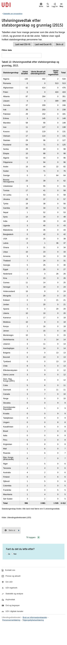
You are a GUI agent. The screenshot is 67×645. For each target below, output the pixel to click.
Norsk (41, 4)
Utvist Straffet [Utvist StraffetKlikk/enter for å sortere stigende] (24, 73)
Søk (47, 4)
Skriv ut (10, 530)
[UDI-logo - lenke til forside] (6, 6)
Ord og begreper (12, 605)
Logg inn (54, 4)
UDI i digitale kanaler (14, 611)
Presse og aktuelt (12, 576)
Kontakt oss (10, 570)
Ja (9, 554)
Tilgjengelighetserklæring (33, 620)
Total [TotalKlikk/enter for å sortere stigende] (63, 73)
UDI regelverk (11, 588)
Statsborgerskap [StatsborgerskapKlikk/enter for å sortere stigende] (10, 73)
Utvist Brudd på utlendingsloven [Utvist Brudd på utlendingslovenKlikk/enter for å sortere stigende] (38, 73)
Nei (15, 554)
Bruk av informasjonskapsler (35, 617)
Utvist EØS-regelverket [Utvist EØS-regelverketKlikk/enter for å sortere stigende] (53, 73)
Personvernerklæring (11, 620)
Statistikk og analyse (14, 594)
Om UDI (8, 582)
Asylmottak (10, 599)
